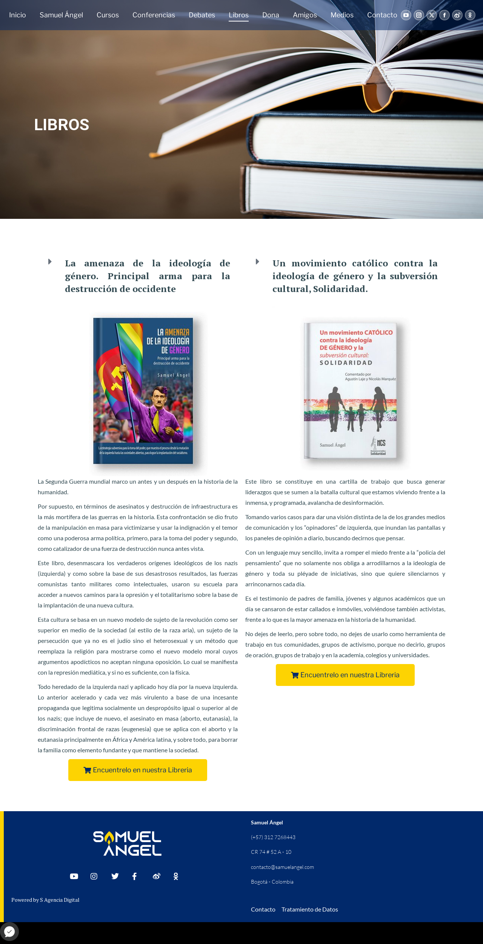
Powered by (25, 899)
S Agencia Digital (60, 899)
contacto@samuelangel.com (282, 867)
